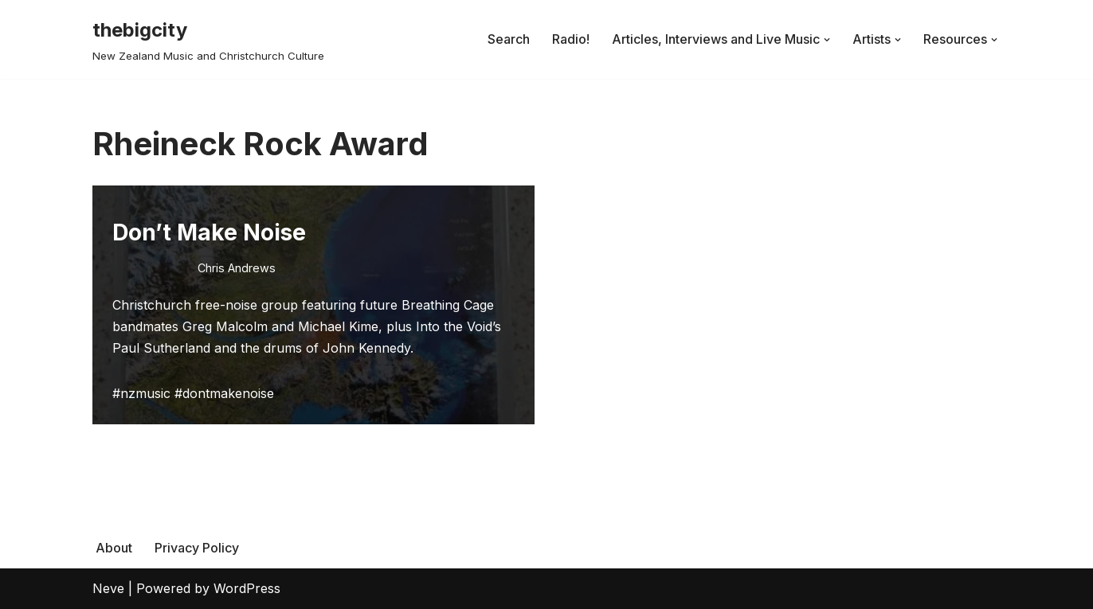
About (114, 548)
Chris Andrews (237, 268)
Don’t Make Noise (209, 232)
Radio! (571, 39)
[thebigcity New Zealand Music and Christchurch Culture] (208, 39)
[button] (827, 40)
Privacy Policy (197, 548)
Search (509, 39)
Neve (108, 588)
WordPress (247, 588)
